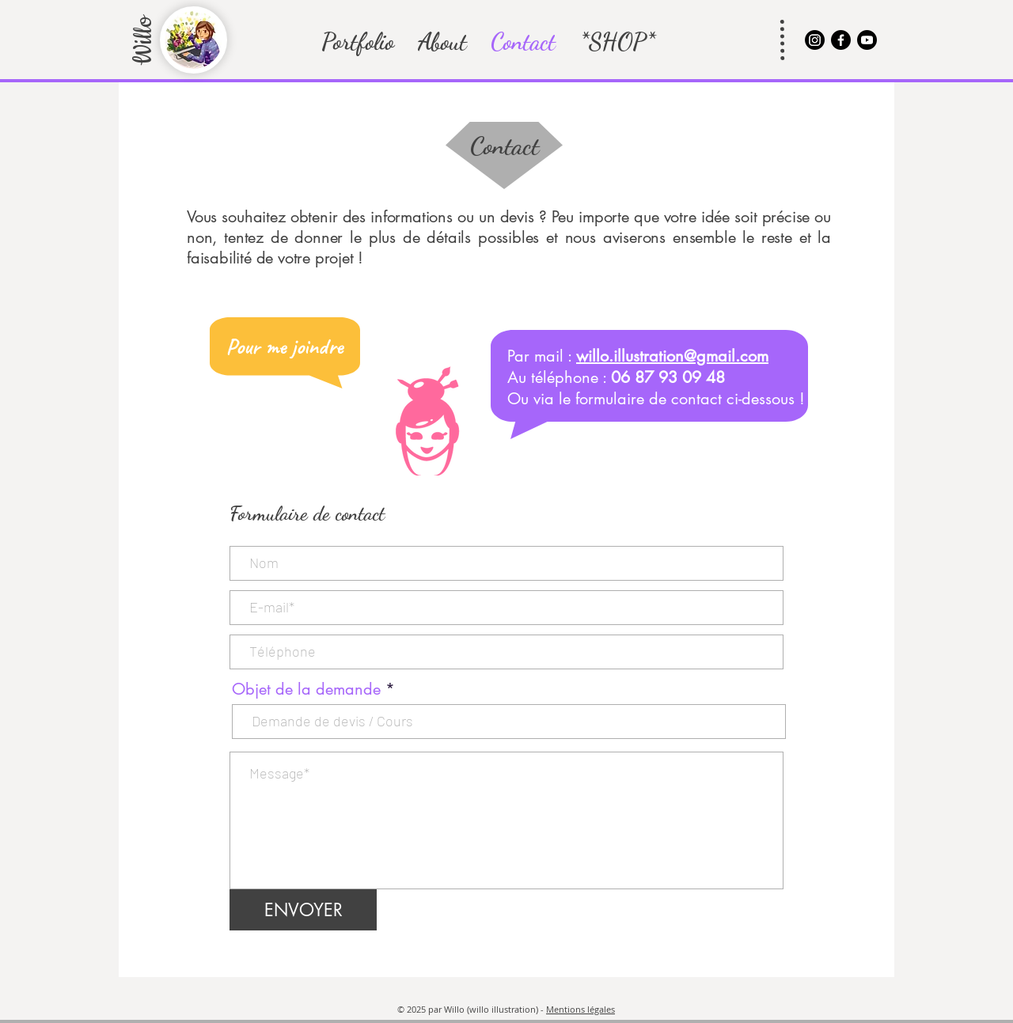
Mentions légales (580, 1009)
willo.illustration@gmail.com (672, 356)
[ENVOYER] (303, 909)
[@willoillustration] (815, 40)
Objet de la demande (306, 689)
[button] (357, 41)
